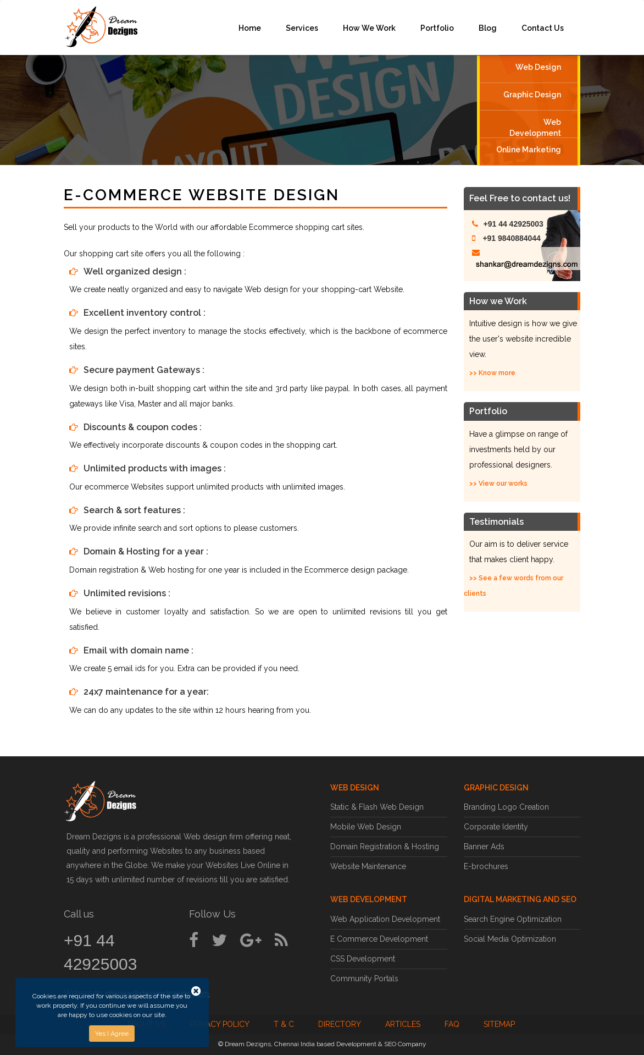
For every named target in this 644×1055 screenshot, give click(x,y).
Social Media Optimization (510, 939)
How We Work (369, 28)
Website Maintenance (368, 866)
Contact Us (542, 28)
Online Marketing (528, 149)
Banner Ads (484, 846)
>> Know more (492, 373)
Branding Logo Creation (506, 807)
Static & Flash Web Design (377, 807)
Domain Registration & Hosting (384, 846)
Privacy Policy (219, 1024)
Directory (339, 1024)
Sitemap (499, 1024)
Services (302, 28)
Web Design (538, 67)
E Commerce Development (379, 939)
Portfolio (437, 28)
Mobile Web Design (365, 826)
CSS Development (362, 958)
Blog (488, 28)
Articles (402, 1024)
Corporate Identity (496, 826)
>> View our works (498, 483)
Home (249, 28)
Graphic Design (532, 94)
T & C (284, 1024)
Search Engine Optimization (513, 919)
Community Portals (364, 978)
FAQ (452, 1024)
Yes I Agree (112, 1033)
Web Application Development (385, 919)
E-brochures (486, 866)
